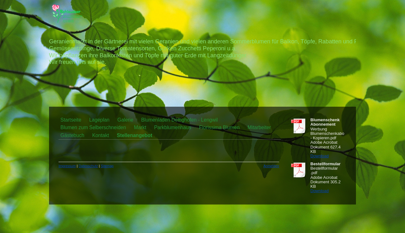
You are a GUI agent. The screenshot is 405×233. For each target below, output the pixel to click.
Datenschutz (88, 166)
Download (319, 156)
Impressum (67, 166)
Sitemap (107, 166)
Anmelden (271, 166)
